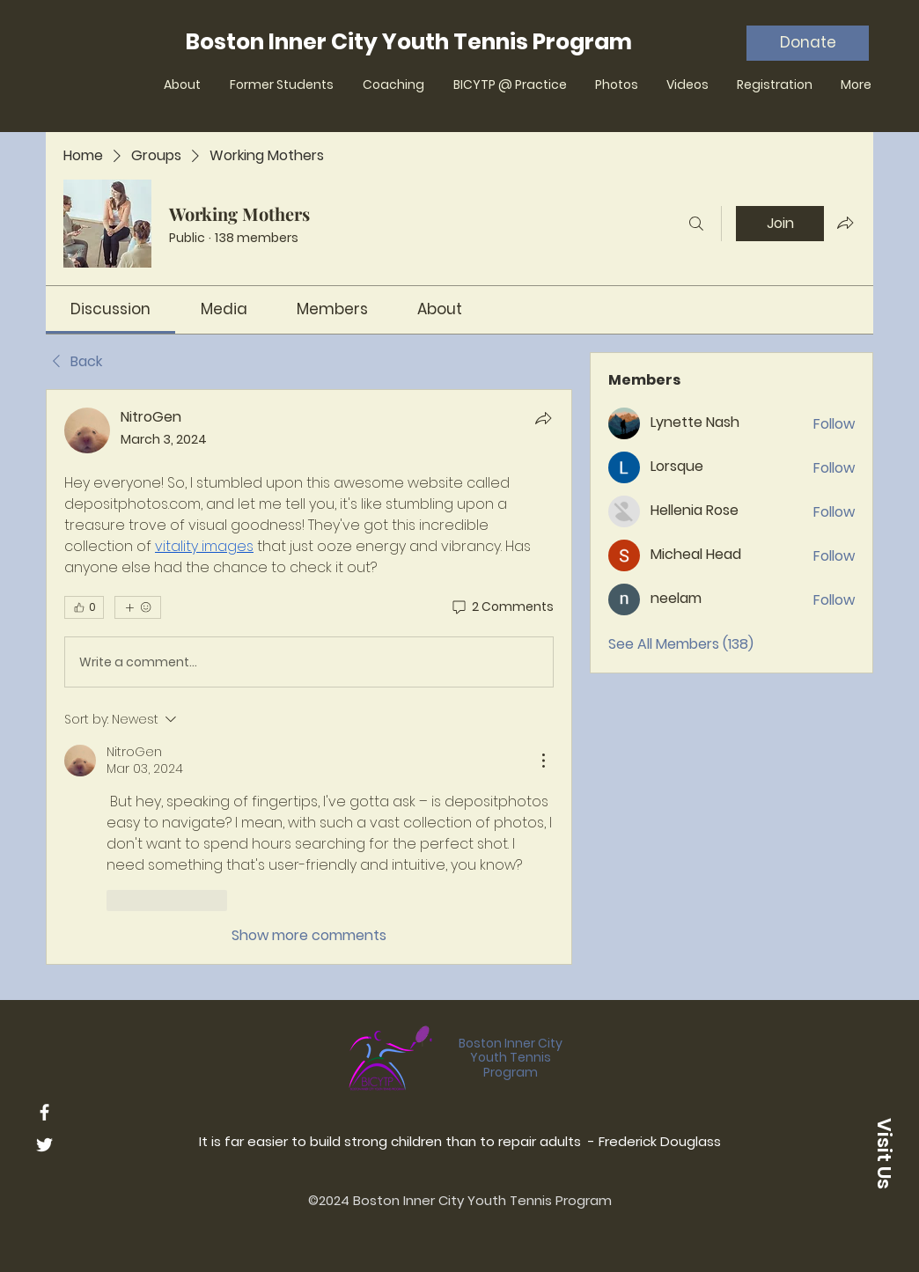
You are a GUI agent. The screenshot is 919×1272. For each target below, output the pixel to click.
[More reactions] (137, 607)
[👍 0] (84, 607)
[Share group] (845, 222)
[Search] (696, 223)
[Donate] (807, 43)
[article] (309, 676)
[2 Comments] (502, 607)
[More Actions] (543, 760)
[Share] (543, 418)
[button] (884, 1153)
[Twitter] (44, 1145)
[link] (110, 309)
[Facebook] (44, 1112)
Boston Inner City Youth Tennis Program (510, 1058)
